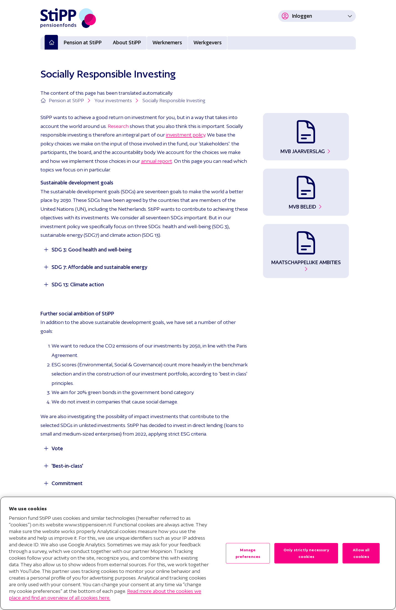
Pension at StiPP (83, 42)
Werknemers (167, 42)
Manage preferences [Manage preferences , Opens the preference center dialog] (248, 553)
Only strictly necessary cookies (306, 553)
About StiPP (127, 42)
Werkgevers (207, 42)
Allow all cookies (361, 553)
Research (118, 126)
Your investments (117, 100)
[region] (198, 553)
